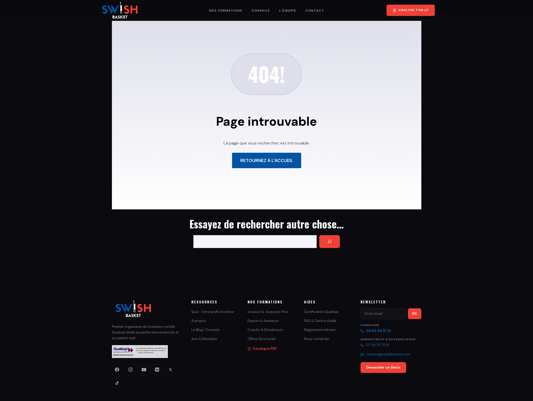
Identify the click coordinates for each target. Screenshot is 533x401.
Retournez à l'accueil (266, 160)
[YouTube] (140, 368)
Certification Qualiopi (321, 312)
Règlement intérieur (320, 330)
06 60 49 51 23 (375, 331)
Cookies (395, 391)
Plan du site (413, 391)
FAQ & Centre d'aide (320, 321)
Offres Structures (262, 339)
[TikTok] (176, 368)
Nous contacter (316, 339)
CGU (358, 391)
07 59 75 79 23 (374, 345)
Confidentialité (375, 391)
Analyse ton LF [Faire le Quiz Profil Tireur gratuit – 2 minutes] (411, 10)
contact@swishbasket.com (385, 354)
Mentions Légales (327, 391)
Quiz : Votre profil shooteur (212, 312)
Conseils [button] (261, 10)
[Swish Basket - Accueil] (133, 309)
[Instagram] (128, 368)
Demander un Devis (383, 367)
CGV (347, 391)
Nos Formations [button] (225, 10)
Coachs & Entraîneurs (265, 330)
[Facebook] (116, 368)
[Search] (329, 241)
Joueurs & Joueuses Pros (268, 312)
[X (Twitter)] (164, 368)
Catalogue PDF (262, 348)
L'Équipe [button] (287, 10)
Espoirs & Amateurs (263, 321)
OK (414, 313)
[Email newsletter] (383, 313)
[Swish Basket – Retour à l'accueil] (120, 10)
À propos (198, 321)
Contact (315, 10)
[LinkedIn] (152, 368)
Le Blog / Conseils (205, 330)
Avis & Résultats (204, 339)
